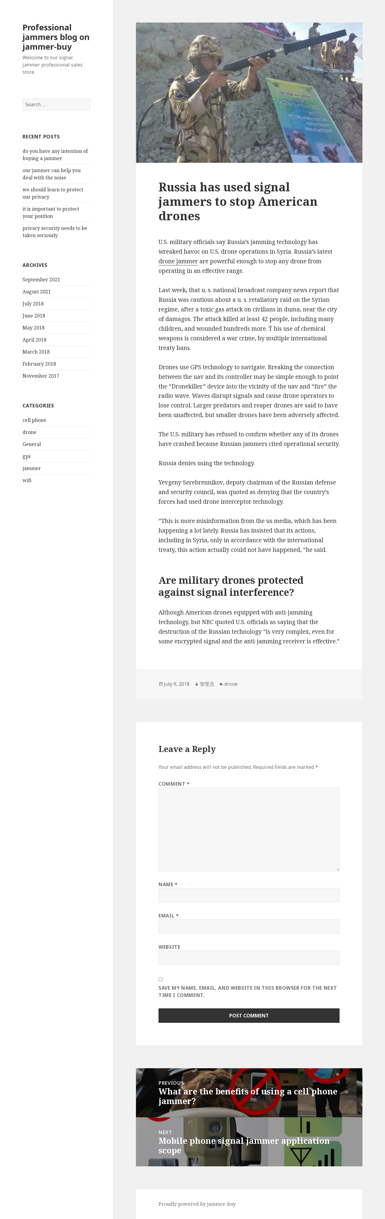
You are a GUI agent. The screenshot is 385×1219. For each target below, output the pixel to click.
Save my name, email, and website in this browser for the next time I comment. (248, 991)
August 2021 (37, 291)
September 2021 (41, 279)
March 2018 (36, 351)
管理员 (207, 684)
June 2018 (34, 315)
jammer (32, 468)
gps (27, 456)
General (32, 444)
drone (29, 432)
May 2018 (34, 327)
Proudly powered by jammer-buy (197, 1204)
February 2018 (39, 363)
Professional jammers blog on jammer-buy (56, 37)
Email (169, 915)
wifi (27, 480)
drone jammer (178, 261)
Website (169, 947)
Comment (174, 784)
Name (168, 884)
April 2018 (34, 339)
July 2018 (33, 303)
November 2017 (41, 376)
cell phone (34, 420)
